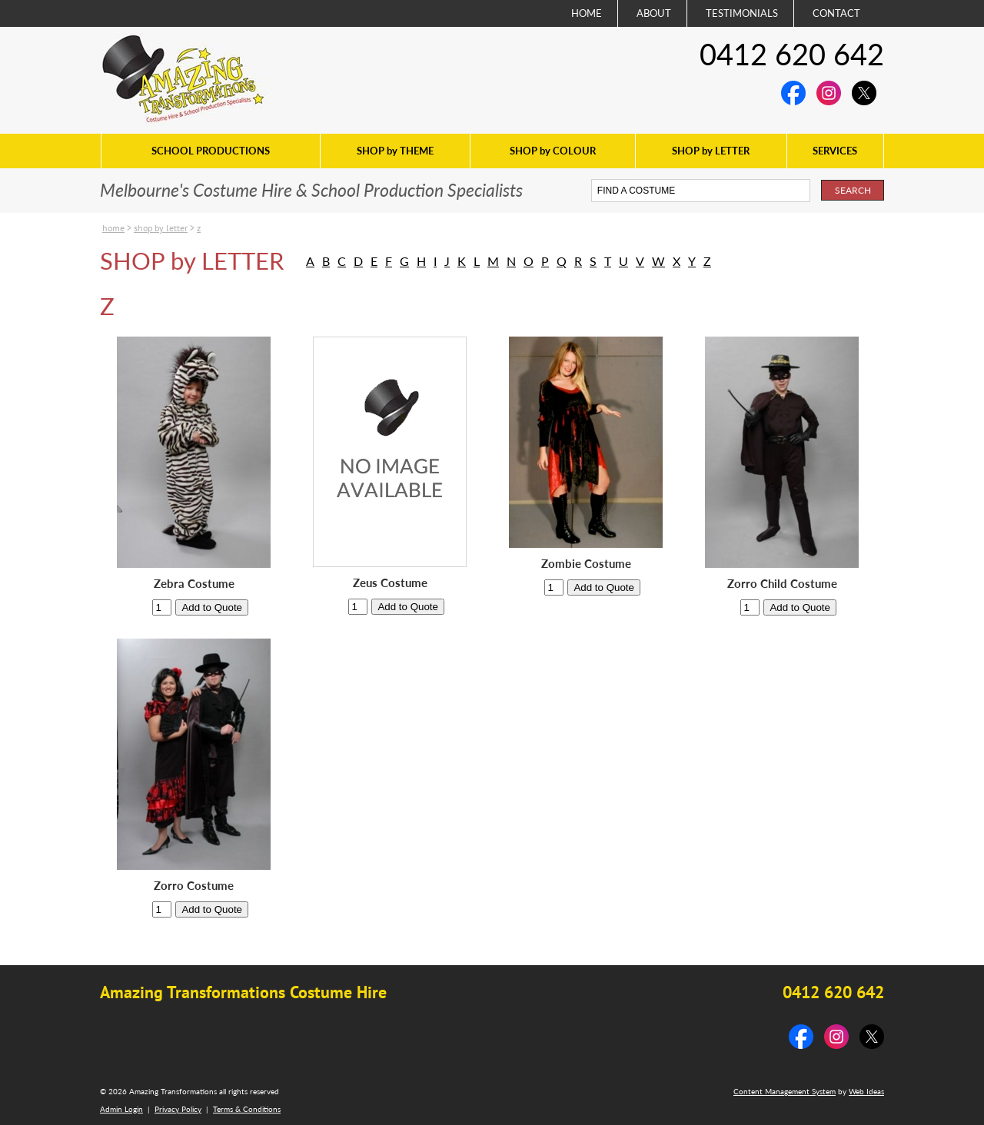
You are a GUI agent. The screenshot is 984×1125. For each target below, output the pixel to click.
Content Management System (784, 1091)
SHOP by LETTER (711, 150)
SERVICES (835, 150)
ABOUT (654, 13)
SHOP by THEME (395, 150)
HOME (586, 13)
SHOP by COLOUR (553, 150)
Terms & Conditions (247, 1108)
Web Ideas (866, 1091)
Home (113, 228)
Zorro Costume (194, 885)
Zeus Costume (390, 582)
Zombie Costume (586, 563)
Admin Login (121, 1108)
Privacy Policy (178, 1108)
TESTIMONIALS (742, 13)
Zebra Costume (194, 583)
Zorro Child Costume (782, 583)
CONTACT (836, 13)
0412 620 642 (792, 53)
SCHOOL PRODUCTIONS (210, 150)
